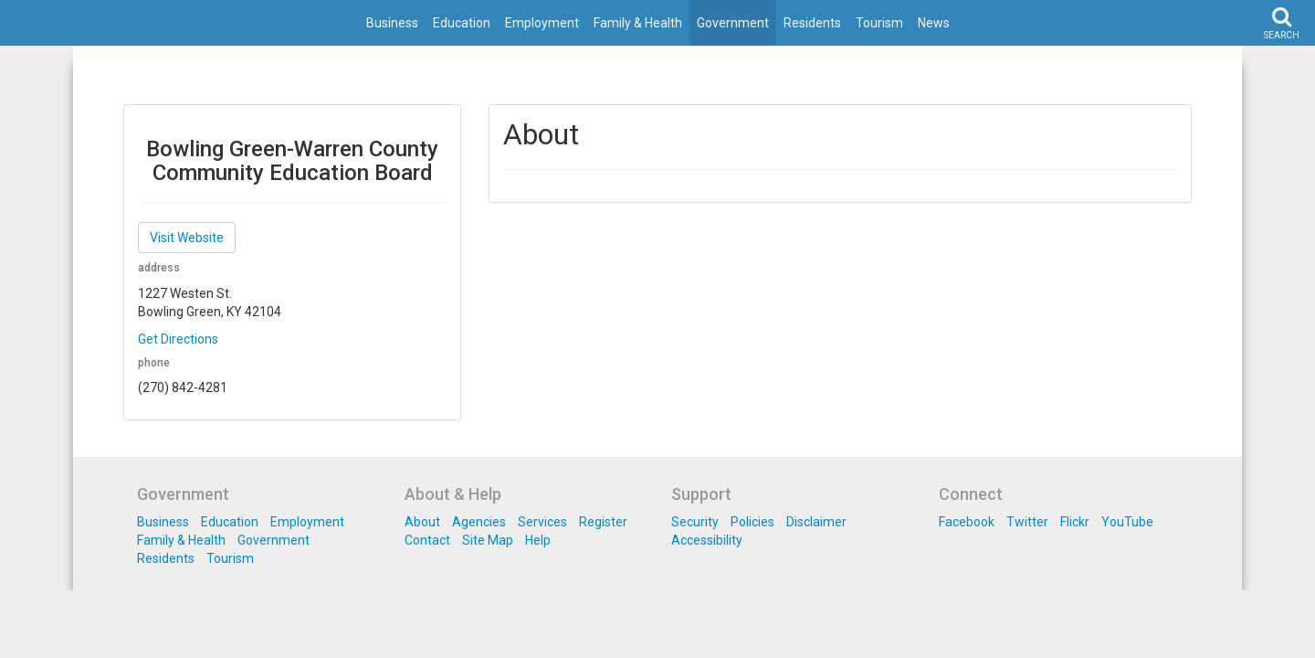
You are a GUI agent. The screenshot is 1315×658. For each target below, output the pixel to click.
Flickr (1074, 522)
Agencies (479, 522)
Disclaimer (816, 522)
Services (542, 522)
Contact (427, 540)
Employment (542, 23)
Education (461, 23)
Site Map (487, 540)
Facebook (966, 522)
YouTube (1127, 522)
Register (603, 522)
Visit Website (187, 237)
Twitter (1027, 522)
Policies (752, 522)
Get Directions (178, 339)
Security (695, 522)
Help (538, 540)
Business (392, 23)
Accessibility (706, 540)
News (934, 23)
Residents (812, 23)
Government (733, 23)
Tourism (879, 23)
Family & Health (638, 23)
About (422, 522)
